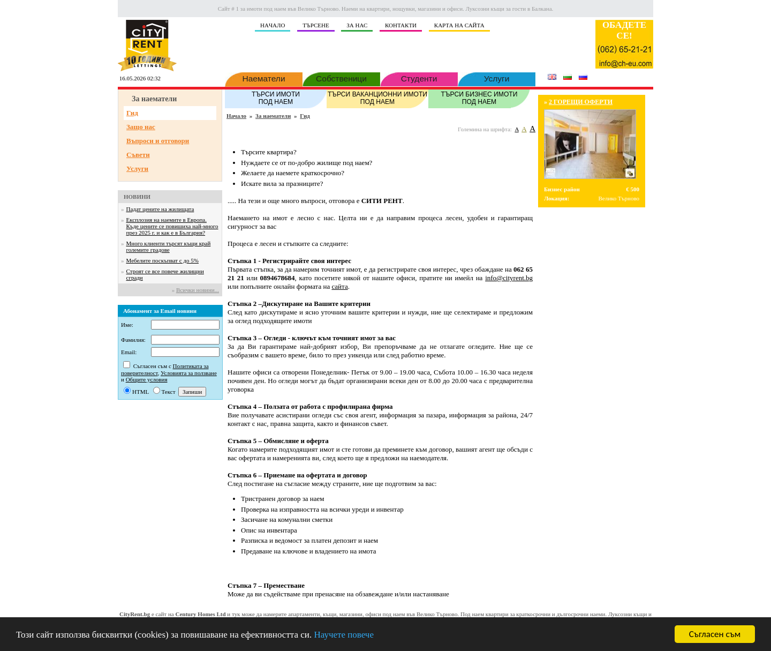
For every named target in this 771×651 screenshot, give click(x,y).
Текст (169, 391)
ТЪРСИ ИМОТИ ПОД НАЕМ (276, 97)
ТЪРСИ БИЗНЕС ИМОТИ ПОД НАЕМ (479, 97)
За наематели (273, 116)
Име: (127, 324)
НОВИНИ (137, 196)
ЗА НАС (356, 25)
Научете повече (344, 635)
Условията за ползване (189, 373)
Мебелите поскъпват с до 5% (162, 260)
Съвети (138, 155)
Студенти (419, 77)
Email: (129, 352)
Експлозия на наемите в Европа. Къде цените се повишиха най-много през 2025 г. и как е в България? (172, 226)
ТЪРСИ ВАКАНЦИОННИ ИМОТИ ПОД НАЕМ (377, 97)
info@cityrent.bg (509, 278)
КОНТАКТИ (401, 25)
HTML (140, 391)
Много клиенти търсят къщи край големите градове (168, 246)
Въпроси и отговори (157, 141)
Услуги (496, 77)
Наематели (264, 77)
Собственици (341, 77)
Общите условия (147, 379)
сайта (339, 286)
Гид (132, 113)
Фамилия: (133, 339)
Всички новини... (197, 290)
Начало (236, 116)
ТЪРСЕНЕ (316, 25)
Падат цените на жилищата (160, 209)
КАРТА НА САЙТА (459, 25)
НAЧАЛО (272, 25)
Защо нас (140, 127)
